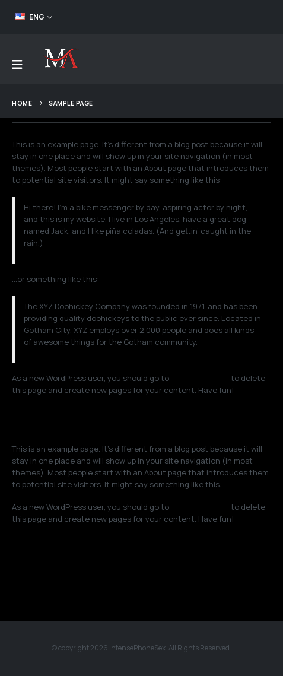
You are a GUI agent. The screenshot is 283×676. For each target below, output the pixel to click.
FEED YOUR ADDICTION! (225, 16)
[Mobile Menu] (17, 65)
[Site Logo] (61, 59)
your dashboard (200, 378)
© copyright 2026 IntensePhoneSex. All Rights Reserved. (141, 648)
